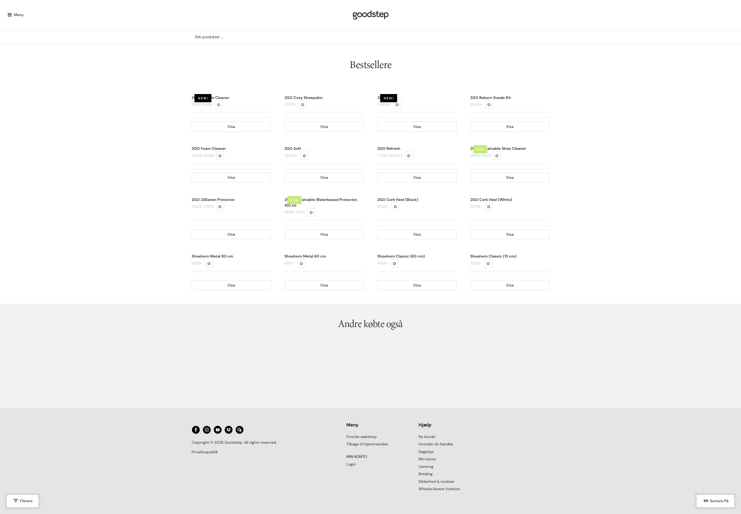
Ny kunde (427, 436)
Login (351, 464)
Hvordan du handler (436, 444)
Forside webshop (361, 436)
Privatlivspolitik (205, 451)
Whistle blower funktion (439, 488)
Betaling (426, 473)
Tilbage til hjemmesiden (367, 444)
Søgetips (426, 451)
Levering (426, 466)
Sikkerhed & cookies (436, 481)
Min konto (427, 459)
